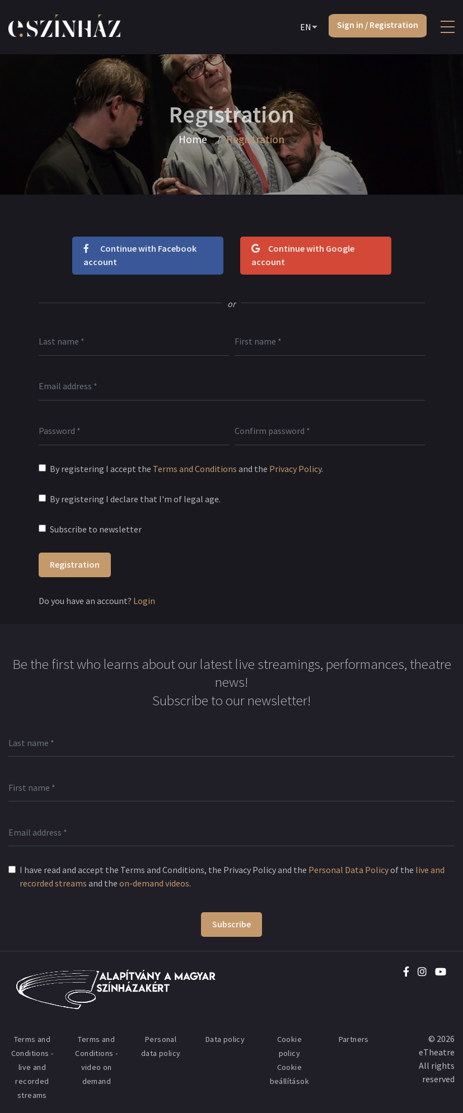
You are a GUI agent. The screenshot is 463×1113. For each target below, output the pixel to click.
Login (144, 600)
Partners (354, 1039)
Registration (75, 564)
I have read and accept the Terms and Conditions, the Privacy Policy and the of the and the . (232, 876)
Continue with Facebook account (140, 255)
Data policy (225, 1039)
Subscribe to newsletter (96, 529)
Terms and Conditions (195, 468)
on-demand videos (154, 883)
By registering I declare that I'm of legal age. (135, 498)
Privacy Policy (295, 468)
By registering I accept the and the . (186, 468)
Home (193, 139)
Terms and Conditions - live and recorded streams (32, 1067)
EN (302, 27)
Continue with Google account (302, 255)
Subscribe (231, 924)
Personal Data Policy (348, 869)
